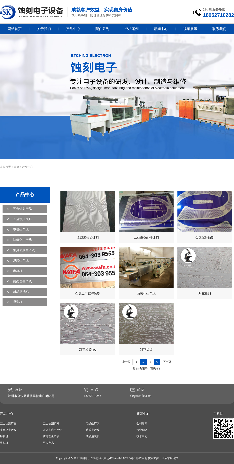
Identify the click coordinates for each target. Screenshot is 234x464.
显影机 (17, 302)
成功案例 (132, 29)
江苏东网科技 (170, 458)
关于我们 (44, 29)
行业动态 (141, 429)
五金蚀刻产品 (22, 208)
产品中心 (73, 29)
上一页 (126, 361)
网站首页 (15, 29)
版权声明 (141, 458)
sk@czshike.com (140, 395)
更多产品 (48, 442)
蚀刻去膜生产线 (24, 250)
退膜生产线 (21, 260)
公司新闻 (141, 423)
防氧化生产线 (22, 239)
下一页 (167, 361)
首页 (16, 167)
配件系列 (102, 29)
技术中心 (141, 436)
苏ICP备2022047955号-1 (121, 458)
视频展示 (190, 29)
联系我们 (219, 29)
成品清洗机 (21, 291)
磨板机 (17, 271)
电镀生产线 (21, 229)
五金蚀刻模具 (22, 219)
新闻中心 (161, 29)
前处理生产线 (22, 281)
